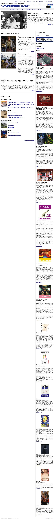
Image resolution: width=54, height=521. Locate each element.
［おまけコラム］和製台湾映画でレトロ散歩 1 (16, 117)
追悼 (36, 9)
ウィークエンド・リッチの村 (13, 122)
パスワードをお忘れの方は (49, 1)
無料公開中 (40, 9)
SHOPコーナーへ (39, 130)
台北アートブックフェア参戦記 (13, 132)
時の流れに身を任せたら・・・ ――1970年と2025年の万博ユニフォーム (20, 102)
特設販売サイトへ (39, 91)
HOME (2, 9)
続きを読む (51, 24)
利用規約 (16, 1)
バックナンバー (23, 9)
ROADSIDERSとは (8, 9)
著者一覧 (33, 9)
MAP (47, 9)
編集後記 (28, 9)
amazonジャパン (39, 348)
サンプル (18, 9)
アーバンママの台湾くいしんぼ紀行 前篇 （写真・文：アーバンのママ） (20, 107)
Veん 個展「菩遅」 (11, 127)
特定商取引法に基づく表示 (31, 1)
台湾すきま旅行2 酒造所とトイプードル (15, 115)
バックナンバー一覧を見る (29, 140)
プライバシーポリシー (22, 1)
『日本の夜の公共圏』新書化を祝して (14, 135)
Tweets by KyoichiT (40, 48)
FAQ (37, 1)
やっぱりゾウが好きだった (12, 112)
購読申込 (13, 9)
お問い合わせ (41, 1)
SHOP (44, 9)
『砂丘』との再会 (11, 125)
